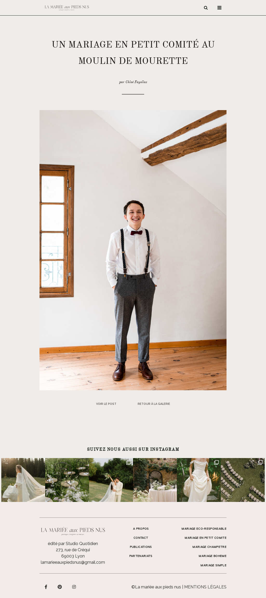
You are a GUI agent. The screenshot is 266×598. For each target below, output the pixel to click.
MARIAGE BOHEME (213, 556)
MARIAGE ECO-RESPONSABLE (204, 529)
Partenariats (140, 556)
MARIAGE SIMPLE (214, 565)
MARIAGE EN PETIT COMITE (206, 538)
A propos (141, 529)
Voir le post (106, 404)
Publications (141, 547)
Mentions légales (205, 586)
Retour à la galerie (154, 404)
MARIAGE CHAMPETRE (209, 547)
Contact (141, 538)
